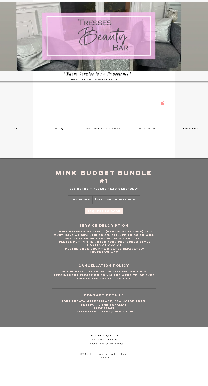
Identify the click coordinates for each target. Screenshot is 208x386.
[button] (163, 103)
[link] (104, 211)
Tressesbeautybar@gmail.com (104, 335)
